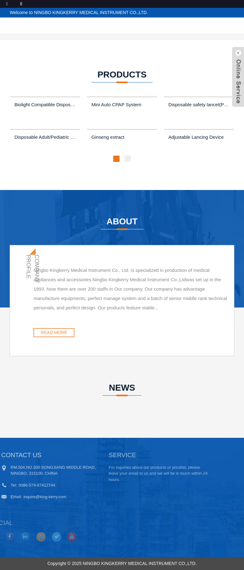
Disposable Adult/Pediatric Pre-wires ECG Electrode (45, 137)
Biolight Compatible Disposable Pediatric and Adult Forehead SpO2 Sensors (45, 104)
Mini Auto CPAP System (116, 104)
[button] (116, 159)
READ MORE (78, 332)
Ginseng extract (107, 137)
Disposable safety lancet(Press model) (199, 104)
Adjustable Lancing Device (196, 137)
